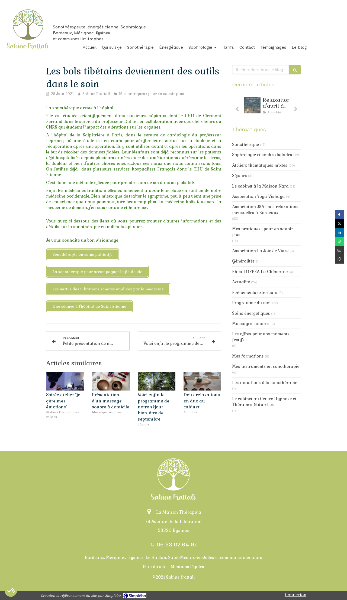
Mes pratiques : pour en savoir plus (262, 231)
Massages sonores (250, 323)
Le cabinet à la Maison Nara (260, 186)
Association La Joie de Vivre (260, 250)
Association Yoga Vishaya (258, 196)
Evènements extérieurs (254, 292)
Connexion (295, 594)
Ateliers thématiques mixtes (259, 165)
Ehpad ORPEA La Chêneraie (260, 271)
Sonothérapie (245, 144)
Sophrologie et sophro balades (262, 154)
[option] (266, 107)
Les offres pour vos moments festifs (261, 336)
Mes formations (248, 356)
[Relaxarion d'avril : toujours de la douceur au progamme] (252, 105)
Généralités (243, 261)
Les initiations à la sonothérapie (264, 382)
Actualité (241, 281)
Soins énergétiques (251, 313)
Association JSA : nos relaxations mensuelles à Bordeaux (265, 209)
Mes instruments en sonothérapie (265, 366)
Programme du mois (252, 302)
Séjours (239, 175)
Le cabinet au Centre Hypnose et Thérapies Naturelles (264, 401)
